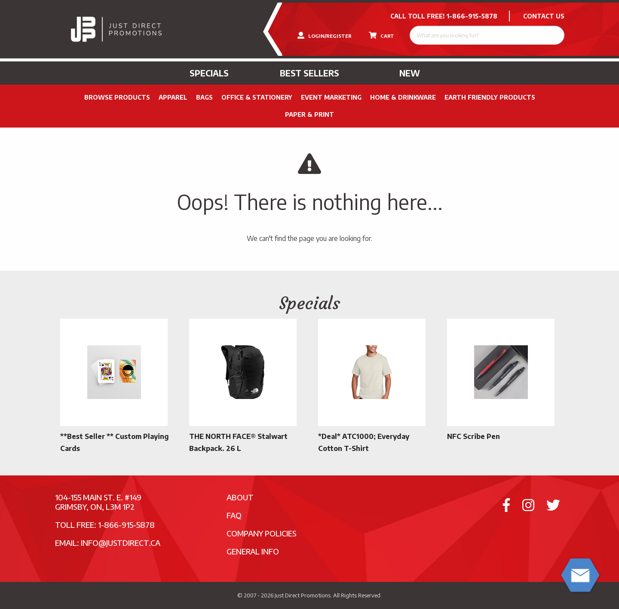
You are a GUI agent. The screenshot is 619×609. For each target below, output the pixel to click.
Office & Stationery (256, 97)
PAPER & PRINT (309, 114)
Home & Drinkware (403, 97)
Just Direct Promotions (303, 595)
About (240, 497)
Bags (204, 97)
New (409, 73)
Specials (209, 73)
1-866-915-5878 (472, 16)
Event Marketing (331, 97)
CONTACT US (543, 16)
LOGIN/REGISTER (324, 35)
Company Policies (262, 533)
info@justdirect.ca (120, 543)
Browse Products (117, 97)
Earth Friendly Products (489, 97)
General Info (253, 551)
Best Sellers (309, 73)
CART (381, 35)
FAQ (234, 515)
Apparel (173, 97)
